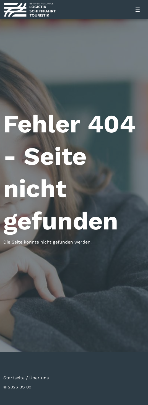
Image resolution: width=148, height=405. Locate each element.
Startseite (14, 377)
